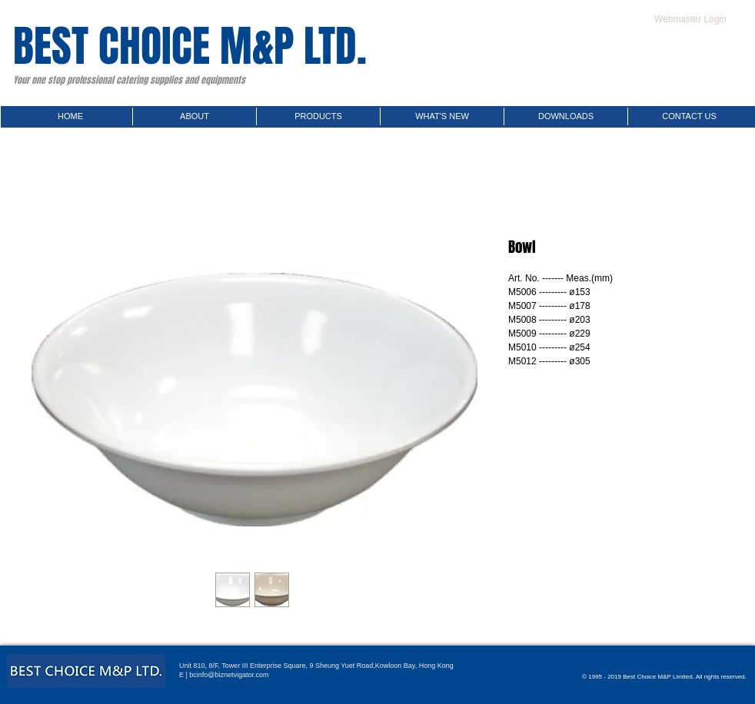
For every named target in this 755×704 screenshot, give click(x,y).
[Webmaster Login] (690, 19)
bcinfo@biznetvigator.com (228, 675)
